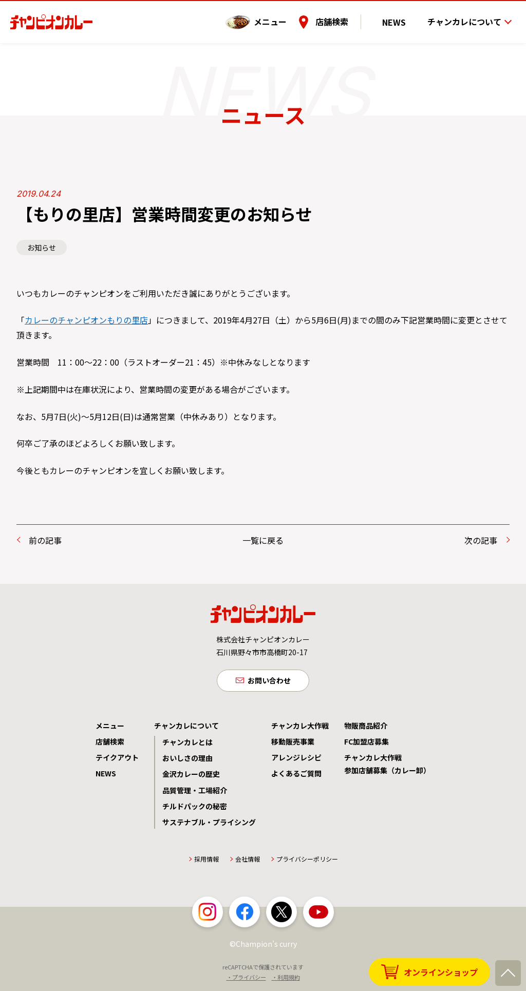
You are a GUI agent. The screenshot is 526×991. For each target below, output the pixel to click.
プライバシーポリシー (307, 861)
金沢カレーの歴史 (191, 776)
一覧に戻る (263, 540)
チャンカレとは (187, 744)
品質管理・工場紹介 (194, 793)
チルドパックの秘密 (194, 809)
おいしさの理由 (187, 760)
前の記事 (45, 540)
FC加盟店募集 (366, 744)
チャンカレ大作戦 (300, 728)
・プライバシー (246, 980)
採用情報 (206, 861)
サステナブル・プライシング (209, 825)
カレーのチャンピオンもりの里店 (86, 320)
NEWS (403, 15)
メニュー (288, 15)
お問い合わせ (269, 681)
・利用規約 (286, 980)
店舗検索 (349, 15)
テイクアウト (117, 760)
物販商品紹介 (365, 728)
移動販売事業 (292, 744)
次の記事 (480, 540)
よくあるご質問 (296, 776)
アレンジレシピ (296, 760)
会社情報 (247, 861)
